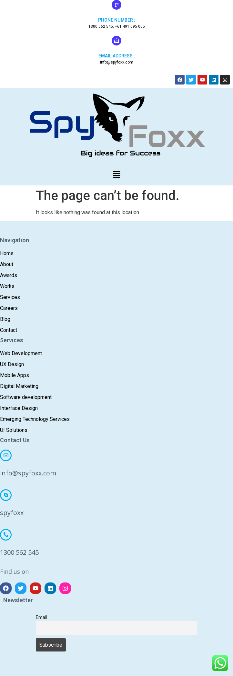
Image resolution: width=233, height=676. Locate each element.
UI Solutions (13, 430)
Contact (8, 330)
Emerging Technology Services (35, 419)
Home (7, 253)
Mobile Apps (14, 375)
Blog (5, 319)
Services (10, 297)
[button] (116, 175)
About (6, 264)
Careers (9, 308)
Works (7, 286)
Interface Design (19, 408)
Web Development (21, 353)
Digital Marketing (19, 386)
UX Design (12, 364)
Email (41, 617)
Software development (26, 397)
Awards (8, 275)
